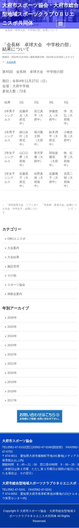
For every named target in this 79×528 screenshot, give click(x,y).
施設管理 (13, 266)
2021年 (12, 363)
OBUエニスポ (16, 238)
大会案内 (13, 248)
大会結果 (11, 62)
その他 (11, 275)
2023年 (12, 345)
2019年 (12, 382)
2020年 (12, 373)
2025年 (12, 326)
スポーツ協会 (16, 284)
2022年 (12, 354)
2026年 (12, 317)
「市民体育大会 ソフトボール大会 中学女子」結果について (20, 208)
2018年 (12, 391)
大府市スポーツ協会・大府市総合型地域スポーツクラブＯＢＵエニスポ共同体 (40, 14)
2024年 (12, 336)
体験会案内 (14, 294)
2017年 (12, 400)
